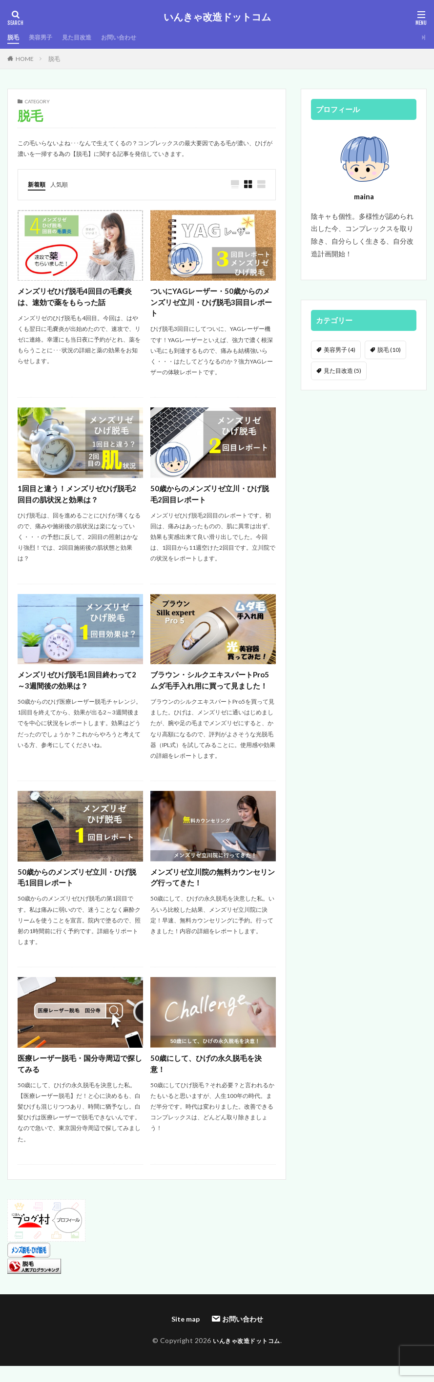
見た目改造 (85, 37)
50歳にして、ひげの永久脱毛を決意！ (209, 1081)
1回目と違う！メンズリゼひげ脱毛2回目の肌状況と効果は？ (78, 496)
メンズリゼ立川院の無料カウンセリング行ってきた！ (212, 893)
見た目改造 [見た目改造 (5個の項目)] (342, 370)
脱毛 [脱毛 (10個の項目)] (389, 349)
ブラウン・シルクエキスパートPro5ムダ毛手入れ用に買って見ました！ (209, 689)
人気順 (63, 184)
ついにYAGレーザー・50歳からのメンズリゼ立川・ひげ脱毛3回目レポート (211, 303)
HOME (25, 58)
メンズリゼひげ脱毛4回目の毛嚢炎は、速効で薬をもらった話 (78, 297)
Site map (185, 1337)
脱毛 (14, 37)
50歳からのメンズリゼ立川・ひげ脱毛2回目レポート (209, 496)
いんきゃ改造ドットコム (217, 17)
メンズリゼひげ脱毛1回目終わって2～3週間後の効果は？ (78, 683)
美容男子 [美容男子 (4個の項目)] (339, 349)
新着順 (38, 184)
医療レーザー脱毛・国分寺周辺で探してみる (80, 1081)
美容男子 (44, 37)
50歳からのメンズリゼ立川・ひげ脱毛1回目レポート (77, 893)
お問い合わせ (132, 37)
